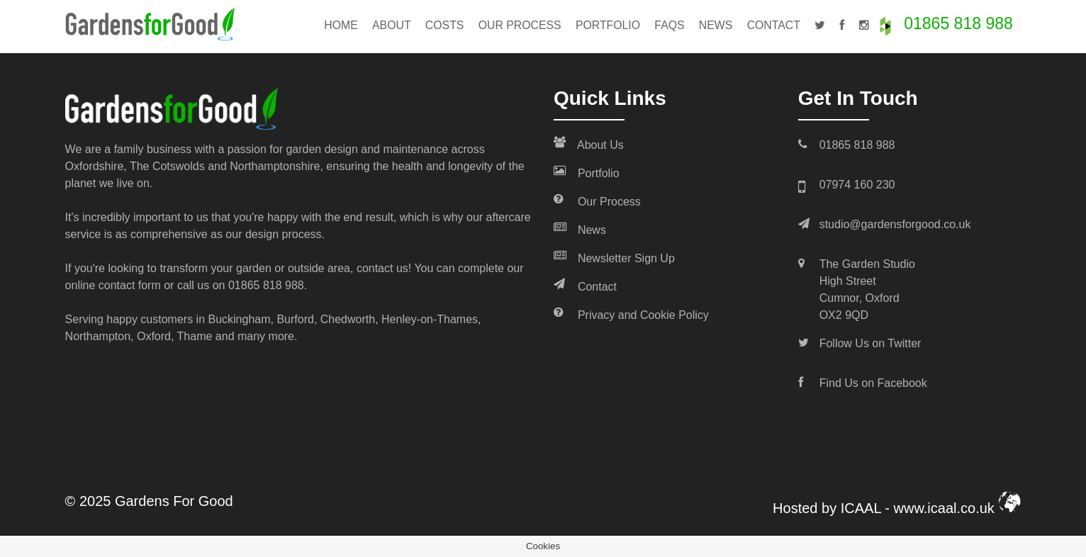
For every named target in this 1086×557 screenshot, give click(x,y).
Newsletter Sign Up (614, 257)
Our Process (519, 25)
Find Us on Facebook (873, 383)
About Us (589, 144)
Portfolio (608, 25)
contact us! (384, 268)
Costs (444, 25)
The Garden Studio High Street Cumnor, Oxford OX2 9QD (867, 289)
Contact (773, 25)
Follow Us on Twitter (870, 343)
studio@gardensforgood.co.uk (895, 224)
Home (341, 25)
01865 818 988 (958, 23)
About (391, 25)
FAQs (669, 25)
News (716, 25)
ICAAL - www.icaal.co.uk (931, 508)
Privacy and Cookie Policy (631, 314)
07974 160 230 (857, 185)
